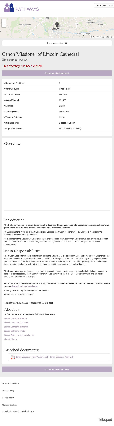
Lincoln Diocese (11, 339)
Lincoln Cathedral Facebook (16, 323)
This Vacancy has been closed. (57, 73)
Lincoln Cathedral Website (15, 318)
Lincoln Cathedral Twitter (14, 331)
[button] (57, 25)
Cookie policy (8, 398)
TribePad (105, 420)
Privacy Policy (8, 390)
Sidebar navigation (57, 43)
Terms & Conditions (10, 383)
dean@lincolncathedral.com (24, 286)
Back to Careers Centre (104, 5)
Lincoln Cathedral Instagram (16, 327)
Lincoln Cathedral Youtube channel (19, 335)
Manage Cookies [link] (9, 405)
